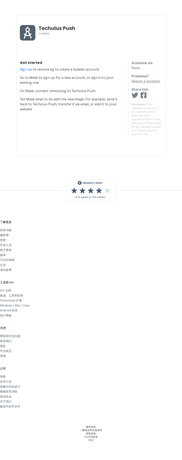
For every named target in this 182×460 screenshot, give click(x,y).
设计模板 (6, 315)
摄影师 (4, 235)
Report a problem (146, 81)
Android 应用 (8, 310)
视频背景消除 (8, 391)
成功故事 (6, 270)
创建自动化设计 (10, 386)
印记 (91, 440)
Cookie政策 (91, 436)
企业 (3, 265)
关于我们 (6, 401)
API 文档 (5, 290)
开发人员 (6, 245)
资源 (3, 356)
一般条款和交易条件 (91, 430)
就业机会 (6, 396)
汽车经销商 (7, 260)
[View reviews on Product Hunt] (91, 190)
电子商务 (6, 250)
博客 (3, 376)
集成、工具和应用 (11, 295)
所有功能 (6, 230)
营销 (3, 240)
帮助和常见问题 (10, 336)
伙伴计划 (6, 381)
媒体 (3, 255)
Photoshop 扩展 (11, 300)
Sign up (26, 69)
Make (46, 33)
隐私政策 (91, 433)
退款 (3, 346)
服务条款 (91, 427)
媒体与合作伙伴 (10, 406)
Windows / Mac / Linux (15, 305)
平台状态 (6, 351)
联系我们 (6, 341)
